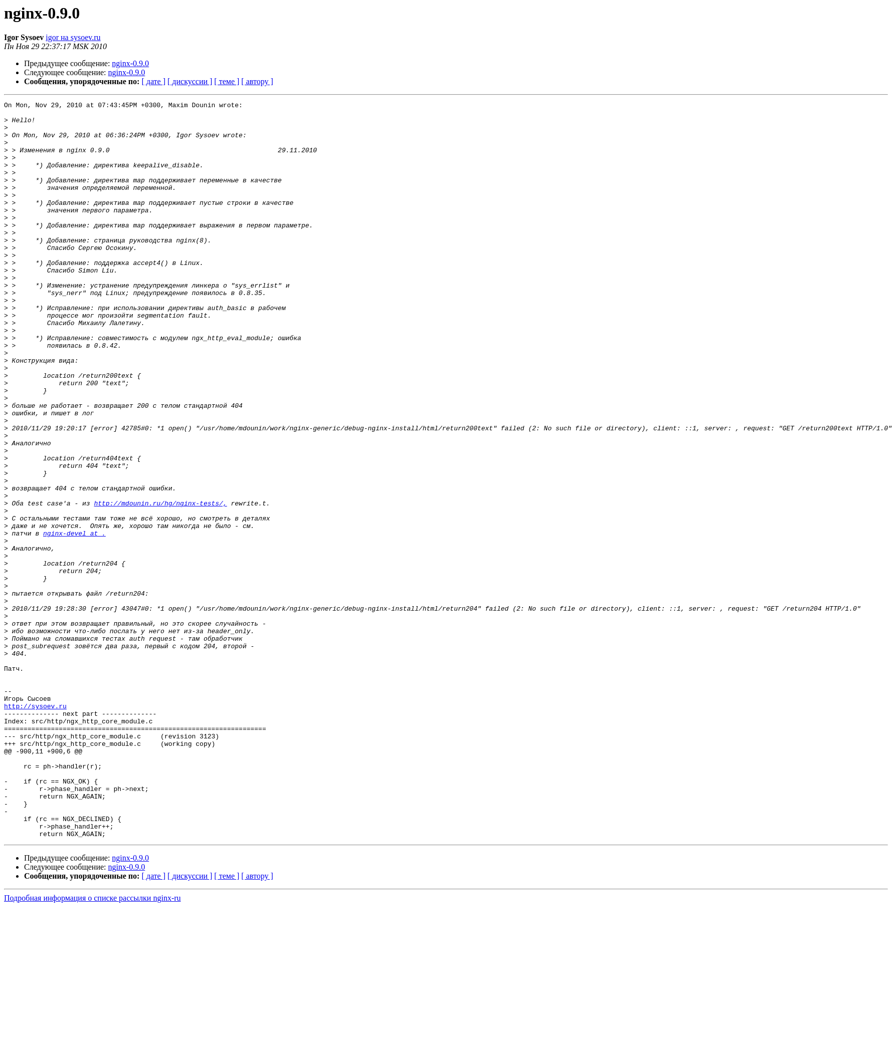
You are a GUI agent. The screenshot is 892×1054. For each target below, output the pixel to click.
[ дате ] (153, 81)
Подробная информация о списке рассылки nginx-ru (92, 1045)
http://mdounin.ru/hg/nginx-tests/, (160, 584)
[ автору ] (257, 81)
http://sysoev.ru (35, 827)
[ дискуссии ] (189, 81)
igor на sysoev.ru (73, 37)
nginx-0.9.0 (130, 63)
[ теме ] (226, 81)
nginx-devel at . (74, 620)
